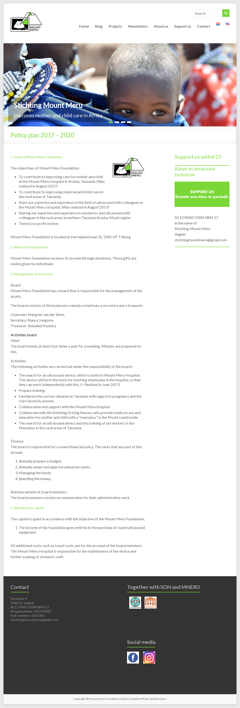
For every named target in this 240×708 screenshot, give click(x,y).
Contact (203, 26)
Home (84, 26)
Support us (182, 26)
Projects (115, 26)
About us (161, 26)
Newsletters (138, 26)
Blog (99, 26)
